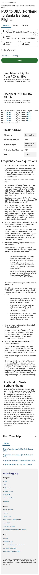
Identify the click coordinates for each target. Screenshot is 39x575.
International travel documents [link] (11, 551)
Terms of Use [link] (7, 516)
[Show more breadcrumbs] (3, 2)
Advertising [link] (6, 494)
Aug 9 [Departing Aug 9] (8, 45)
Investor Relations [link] (8, 491)
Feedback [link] (6, 501)
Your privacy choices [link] (9, 526)
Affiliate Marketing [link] (8, 498)
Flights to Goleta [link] (11, 2)
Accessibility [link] (6, 523)
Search (19, 60)
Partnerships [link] (6, 488)
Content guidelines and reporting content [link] (14, 529)
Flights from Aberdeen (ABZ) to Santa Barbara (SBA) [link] (18, 456)
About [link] (5, 481)
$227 (29, 115)
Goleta (8, 113)
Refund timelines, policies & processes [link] (14, 545)
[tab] (6, 25)
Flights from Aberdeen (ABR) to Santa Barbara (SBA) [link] (18, 450)
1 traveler (5, 56)
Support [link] (5, 538)
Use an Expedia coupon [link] (9, 548)
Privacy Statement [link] (8, 509)
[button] (19, 436)
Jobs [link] (4, 484)
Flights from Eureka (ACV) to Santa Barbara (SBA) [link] (19, 460)
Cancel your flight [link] (8, 541)
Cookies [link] (5, 513)
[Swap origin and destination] (34, 34)
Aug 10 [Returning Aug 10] (27, 45)
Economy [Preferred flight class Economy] (16, 56)
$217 (29, 113)
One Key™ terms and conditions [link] (12, 519)
